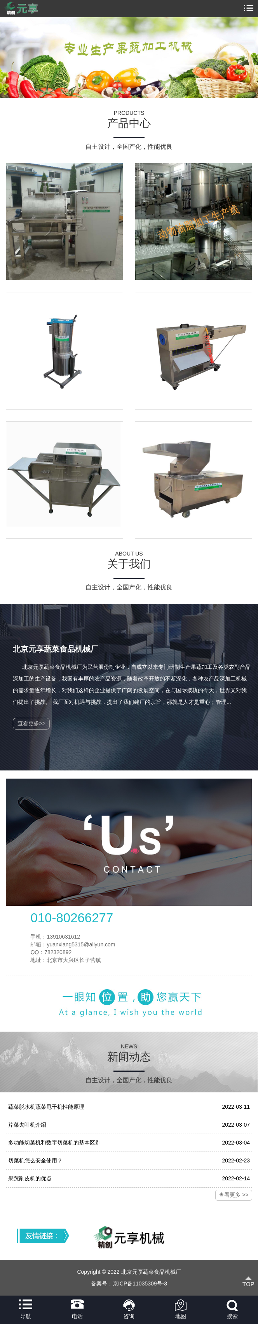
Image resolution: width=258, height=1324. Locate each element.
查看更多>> (31, 723)
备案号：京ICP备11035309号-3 (129, 1283)
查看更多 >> (233, 1195)
